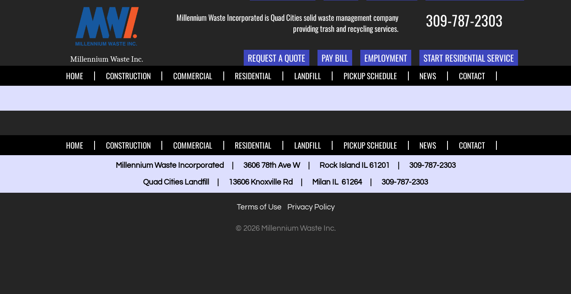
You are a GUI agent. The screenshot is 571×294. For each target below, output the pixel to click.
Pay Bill (335, 57)
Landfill (307, 75)
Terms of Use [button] (259, 207)
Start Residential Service (468, 57)
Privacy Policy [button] (311, 207)
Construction (128, 75)
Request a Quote (276, 57)
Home (74, 75)
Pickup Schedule (370, 75)
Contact (472, 75)
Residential (253, 75)
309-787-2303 (432, 165)
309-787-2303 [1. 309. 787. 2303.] (464, 20)
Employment (385, 57)
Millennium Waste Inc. (106, 59)
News (427, 75)
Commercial (192, 75)
